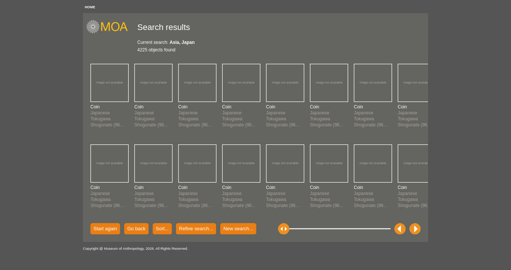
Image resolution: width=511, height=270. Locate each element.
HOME (90, 7)
